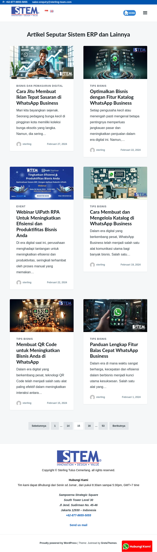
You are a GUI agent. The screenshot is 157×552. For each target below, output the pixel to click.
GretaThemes (109, 543)
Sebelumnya (39, 425)
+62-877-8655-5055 (78, 515)
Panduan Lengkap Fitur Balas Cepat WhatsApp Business (114, 350)
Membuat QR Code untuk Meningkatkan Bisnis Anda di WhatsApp (38, 353)
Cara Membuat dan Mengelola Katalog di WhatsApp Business (112, 218)
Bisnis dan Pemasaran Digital (39, 85)
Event (21, 206)
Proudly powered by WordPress (58, 543)
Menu (145, 13)
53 (103, 425)
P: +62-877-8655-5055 (15, 2)
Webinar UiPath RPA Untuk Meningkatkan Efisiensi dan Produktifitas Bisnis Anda (38, 223)
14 (68, 425)
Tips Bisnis (98, 85)
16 (89, 425)
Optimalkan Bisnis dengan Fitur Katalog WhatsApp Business (111, 97)
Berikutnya (119, 425)
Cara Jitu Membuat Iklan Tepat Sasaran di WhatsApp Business (38, 97)
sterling (26, 144)
